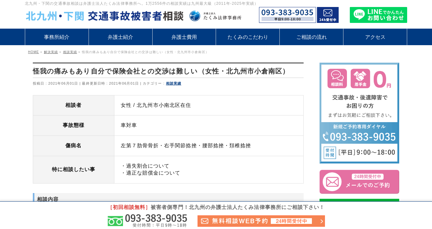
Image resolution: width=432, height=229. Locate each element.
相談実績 (173, 83)
